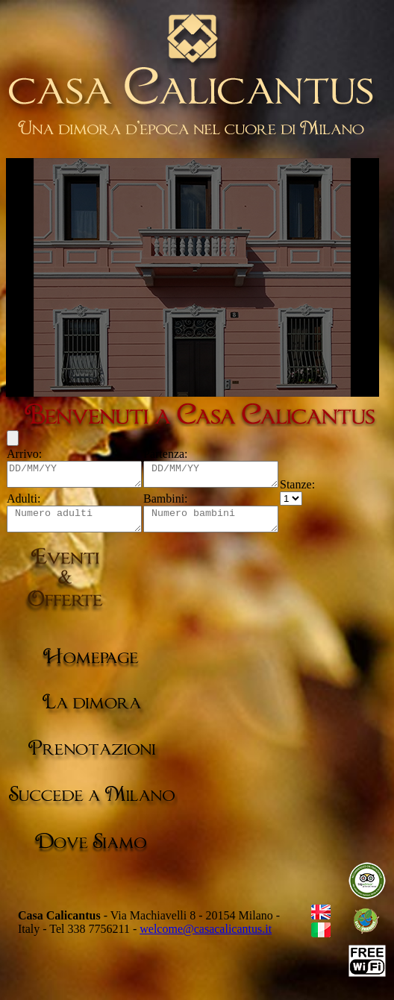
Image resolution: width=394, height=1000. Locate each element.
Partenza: (180, 453)
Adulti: (23, 503)
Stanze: (327, 488)
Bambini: (180, 503)
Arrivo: (24, 453)
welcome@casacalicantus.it (206, 937)
